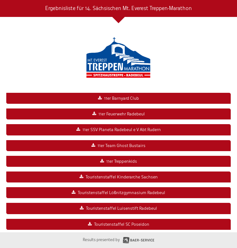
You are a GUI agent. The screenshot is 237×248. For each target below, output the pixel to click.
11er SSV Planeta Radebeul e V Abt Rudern (121, 129)
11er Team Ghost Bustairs (121, 145)
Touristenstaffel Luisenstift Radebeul (121, 208)
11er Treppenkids (121, 161)
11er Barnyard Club (121, 98)
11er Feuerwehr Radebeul (121, 114)
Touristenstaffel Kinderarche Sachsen (122, 177)
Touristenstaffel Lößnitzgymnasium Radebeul (121, 192)
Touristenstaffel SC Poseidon (121, 224)
